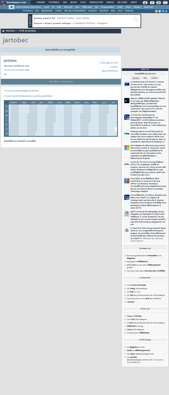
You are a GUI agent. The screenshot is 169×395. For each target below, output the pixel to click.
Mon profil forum (110, 71)
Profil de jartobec (27, 31)
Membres (10, 31)
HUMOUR (129, 11)
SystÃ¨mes (148, 7)
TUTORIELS (28, 11)
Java (77, 7)
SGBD (120, 7)
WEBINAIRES (47, 11)
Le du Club (136, 347)
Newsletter (96, 2)
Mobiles (137, 7)
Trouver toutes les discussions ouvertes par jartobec (28, 96)
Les (136, 285)
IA (53, 7)
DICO (120, 11)
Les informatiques (137, 289)
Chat (83, 2)
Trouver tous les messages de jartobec (21, 91)
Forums (40, 2)
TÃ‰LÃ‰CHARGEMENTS (75, 11)
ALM (59, 7)
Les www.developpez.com (140, 354)
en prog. (135, 326)
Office (128, 7)
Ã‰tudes (122, 2)
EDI (96, 7)
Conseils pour (138, 333)
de (138, 350)
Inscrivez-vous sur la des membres (144, 299)
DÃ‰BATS (103, 11)
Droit (134, 2)
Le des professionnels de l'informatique (146, 295)
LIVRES (58, 11)
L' (131, 302)
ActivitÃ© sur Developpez (61, 82)
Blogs (73, 2)
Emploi (110, 2)
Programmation (107, 7)
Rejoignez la (137, 262)
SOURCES (92, 11)
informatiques (135, 330)
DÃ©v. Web (87, 7)
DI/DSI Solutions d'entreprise (28, 7)
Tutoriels (54, 2)
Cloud (46, 7)
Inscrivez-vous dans (146, 271)
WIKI (113, 11)
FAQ (65, 2)
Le (130, 292)
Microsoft (68, 7)
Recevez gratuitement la (142, 256)
